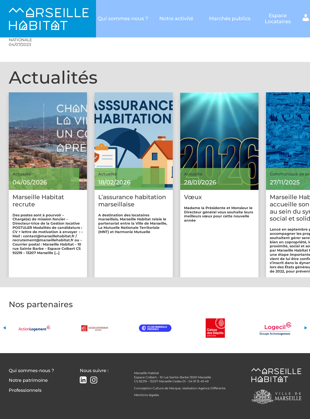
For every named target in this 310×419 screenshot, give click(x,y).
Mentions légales (146, 395)
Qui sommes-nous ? (31, 370)
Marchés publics (229, 18)
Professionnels (25, 390)
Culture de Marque (166, 388)
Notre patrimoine (28, 380)
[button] (4, 328)
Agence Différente (212, 388)
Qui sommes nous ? (122, 18)
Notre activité (176, 18)
